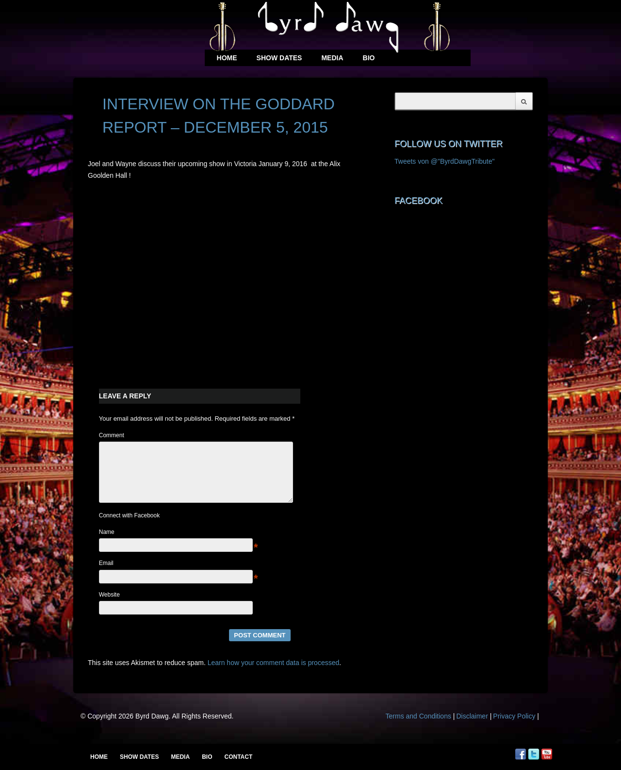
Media (332, 58)
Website (109, 606)
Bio (369, 58)
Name (106, 543)
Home (227, 58)
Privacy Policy (514, 728)
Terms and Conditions (418, 728)
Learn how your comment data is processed (274, 674)
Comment (111, 435)
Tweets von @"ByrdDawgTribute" (444, 161)
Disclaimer (472, 728)
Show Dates (279, 58)
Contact (238, 756)
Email (106, 574)
